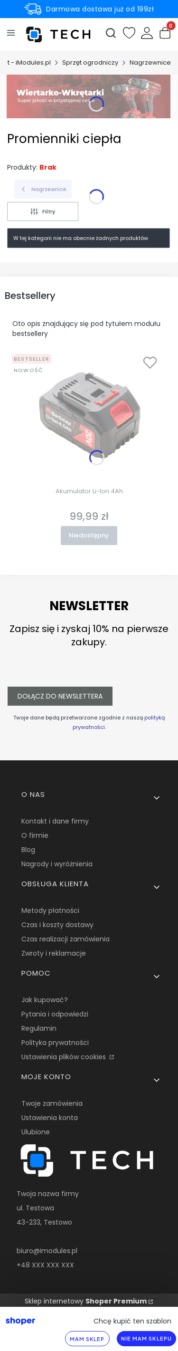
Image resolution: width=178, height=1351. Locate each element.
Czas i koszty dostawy (57, 924)
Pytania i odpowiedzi (54, 1014)
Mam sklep (87, 1339)
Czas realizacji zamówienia (65, 939)
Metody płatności (50, 910)
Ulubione (35, 1132)
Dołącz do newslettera (60, 696)
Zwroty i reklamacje (53, 953)
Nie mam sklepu (146, 1338)
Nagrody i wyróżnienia (57, 864)
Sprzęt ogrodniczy (90, 62)
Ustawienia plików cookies (64, 1057)
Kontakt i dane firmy (55, 821)
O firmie (34, 835)
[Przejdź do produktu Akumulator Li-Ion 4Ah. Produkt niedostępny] (89, 416)
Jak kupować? (44, 1000)
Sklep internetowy (86, 1301)
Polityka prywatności (55, 1042)
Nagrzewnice (150, 62)
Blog (28, 849)
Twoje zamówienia (52, 1103)
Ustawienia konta (49, 1117)
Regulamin (38, 1028)
